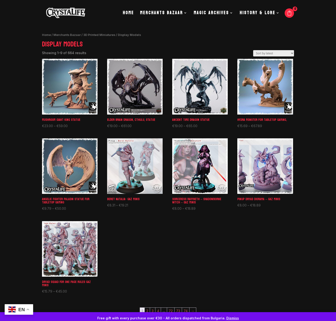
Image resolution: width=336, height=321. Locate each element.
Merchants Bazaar (161, 14)
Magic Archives (211, 14)
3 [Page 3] (153, 311)
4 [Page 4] (158, 311)
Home (128, 14)
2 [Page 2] (147, 311)
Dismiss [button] (232, 318)
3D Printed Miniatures (99, 35)
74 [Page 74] (186, 311)
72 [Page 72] (171, 311)
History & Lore (257, 14)
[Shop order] (273, 53)
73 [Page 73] (178, 311)
